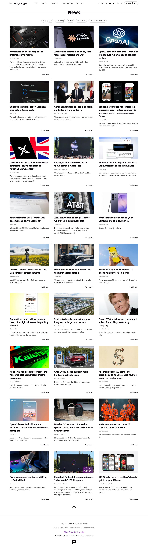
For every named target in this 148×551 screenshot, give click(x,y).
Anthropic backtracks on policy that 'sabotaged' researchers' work (72, 53)
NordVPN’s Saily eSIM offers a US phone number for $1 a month (116, 271)
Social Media (81, 21)
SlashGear (89, 536)
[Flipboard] (114, 3)
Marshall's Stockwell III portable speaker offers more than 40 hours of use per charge (73, 427)
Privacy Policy (82, 524)
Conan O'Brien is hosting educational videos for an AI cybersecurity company (118, 322)
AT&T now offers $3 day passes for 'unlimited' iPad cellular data (72, 219)
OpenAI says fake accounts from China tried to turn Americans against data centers (118, 55)
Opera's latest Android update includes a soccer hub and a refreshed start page (29, 427)
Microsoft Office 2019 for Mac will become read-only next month (27, 219)
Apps (50, 21)
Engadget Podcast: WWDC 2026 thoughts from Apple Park (70, 164)
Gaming (79, 3)
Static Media (64, 527)
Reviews (53, 3)
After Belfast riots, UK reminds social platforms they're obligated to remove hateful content (29, 165)
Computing (60, 21)
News (43, 3)
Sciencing (79, 536)
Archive (71, 524)
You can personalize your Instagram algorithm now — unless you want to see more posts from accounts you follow (117, 111)
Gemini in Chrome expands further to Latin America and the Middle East (118, 164)
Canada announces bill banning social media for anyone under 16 (73, 108)
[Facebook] (98, 3)
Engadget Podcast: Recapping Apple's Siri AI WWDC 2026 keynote (73, 478)
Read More (44, 74)
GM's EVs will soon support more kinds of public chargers (71, 373)
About (63, 524)
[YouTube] (110, 3)
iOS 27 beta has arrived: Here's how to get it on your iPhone (118, 478)
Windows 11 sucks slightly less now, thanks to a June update (28, 108)
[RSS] (121, 3)
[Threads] (117, 3)
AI (43, 21)
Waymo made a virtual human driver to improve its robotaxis (72, 271)
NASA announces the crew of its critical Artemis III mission (115, 426)
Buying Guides (66, 3)
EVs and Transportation (97, 21)
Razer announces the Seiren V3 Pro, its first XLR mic (28, 478)
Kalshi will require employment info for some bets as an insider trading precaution (28, 375)
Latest (35, 3)
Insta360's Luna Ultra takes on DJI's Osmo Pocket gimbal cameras (28, 271)
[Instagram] (102, 3)
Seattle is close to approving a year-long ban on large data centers (72, 321)
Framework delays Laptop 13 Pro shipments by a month (26, 53)
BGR (72, 536)
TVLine (66, 536)
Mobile (70, 21)
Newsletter (131, 3)
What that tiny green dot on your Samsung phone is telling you (116, 219)
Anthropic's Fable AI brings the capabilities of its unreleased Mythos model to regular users (118, 375)
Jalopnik (58, 536)
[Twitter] (106, 3)
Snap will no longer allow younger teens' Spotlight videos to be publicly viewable (29, 322)
